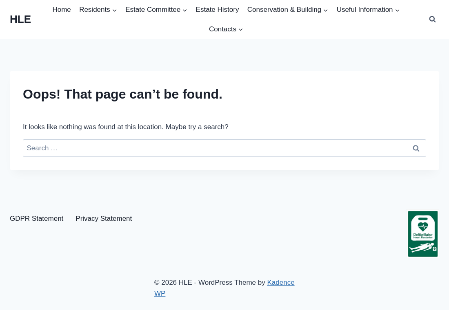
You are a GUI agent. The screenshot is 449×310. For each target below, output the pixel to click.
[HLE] (20, 19)
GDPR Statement (36, 218)
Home (61, 9)
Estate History (217, 9)
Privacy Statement (104, 218)
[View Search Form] (432, 19)
